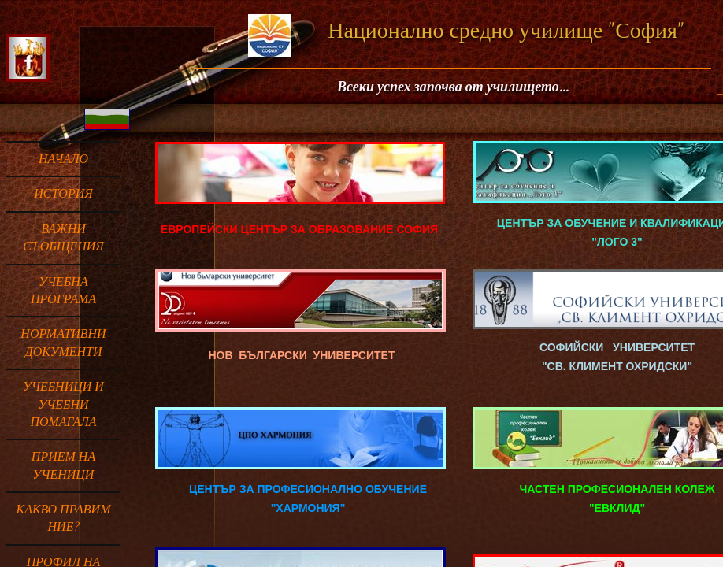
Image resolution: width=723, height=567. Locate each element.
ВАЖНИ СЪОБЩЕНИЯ (63, 237)
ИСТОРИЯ (63, 193)
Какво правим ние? (64, 518)
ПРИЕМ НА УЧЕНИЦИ (63, 465)
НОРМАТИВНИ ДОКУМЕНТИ (63, 342)
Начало (63, 159)
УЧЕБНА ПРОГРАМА (63, 290)
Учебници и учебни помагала (63, 404)
